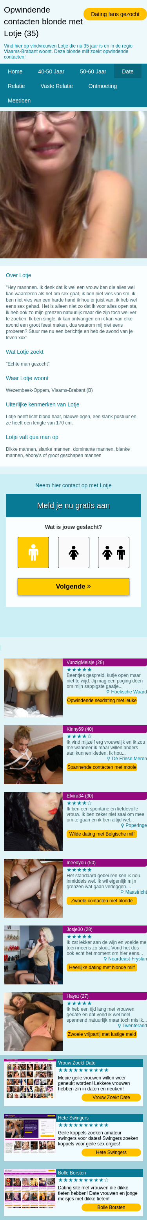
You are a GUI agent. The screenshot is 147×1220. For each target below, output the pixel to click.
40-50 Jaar (51, 71)
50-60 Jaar (93, 71)
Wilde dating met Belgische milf (102, 834)
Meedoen (19, 100)
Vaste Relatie (57, 86)
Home (15, 71)
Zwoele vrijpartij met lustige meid (102, 1034)
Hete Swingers (111, 1152)
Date (128, 71)
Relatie (16, 86)
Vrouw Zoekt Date (111, 1097)
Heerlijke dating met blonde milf (101, 967)
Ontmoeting (103, 86)
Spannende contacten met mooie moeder (101, 768)
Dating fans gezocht (115, 14)
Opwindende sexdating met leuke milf (101, 701)
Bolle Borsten (111, 1207)
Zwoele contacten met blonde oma (102, 901)
